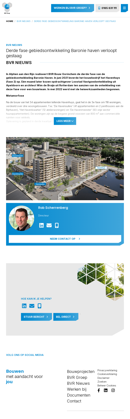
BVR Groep (77, 377)
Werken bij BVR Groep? (72, 7)
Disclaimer (104, 377)
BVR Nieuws (23, 21)
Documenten (78, 395)
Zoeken (102, 381)
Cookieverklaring (107, 374)
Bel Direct (65, 316)
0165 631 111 (107, 8)
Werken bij (76, 389)
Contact (74, 401)
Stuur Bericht (36, 316)
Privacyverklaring (107, 370)
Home (9, 21)
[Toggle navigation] (124, 8)
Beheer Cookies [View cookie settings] (107, 385)
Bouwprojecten (81, 371)
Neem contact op (65, 238)
